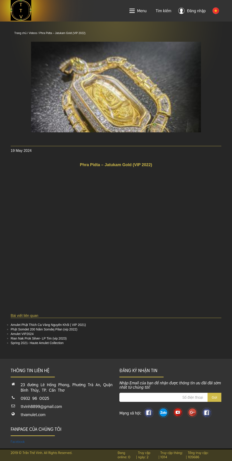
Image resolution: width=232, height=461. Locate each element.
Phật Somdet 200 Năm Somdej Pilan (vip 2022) (44, 329)
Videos (33, 33)
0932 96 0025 (35, 398)
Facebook (18, 441)
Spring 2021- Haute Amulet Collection (37, 343)
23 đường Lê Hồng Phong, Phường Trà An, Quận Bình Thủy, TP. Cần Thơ (67, 387)
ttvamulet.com (33, 414)
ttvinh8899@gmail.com (41, 406)
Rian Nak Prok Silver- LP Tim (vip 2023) (39, 338)
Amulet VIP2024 (22, 334)
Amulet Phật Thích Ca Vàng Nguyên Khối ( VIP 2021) (48, 325)
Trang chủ (20, 33)
